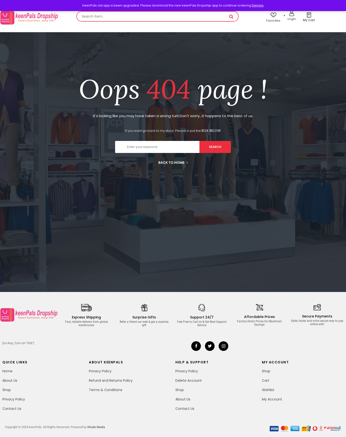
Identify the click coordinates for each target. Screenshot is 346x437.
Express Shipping (86, 317)
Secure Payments (317, 316)
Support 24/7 (202, 317)
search (215, 147)
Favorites (273, 20)
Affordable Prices (259, 316)
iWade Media (96, 427)
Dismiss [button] (258, 5)
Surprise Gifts (144, 317)
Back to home (173, 162)
